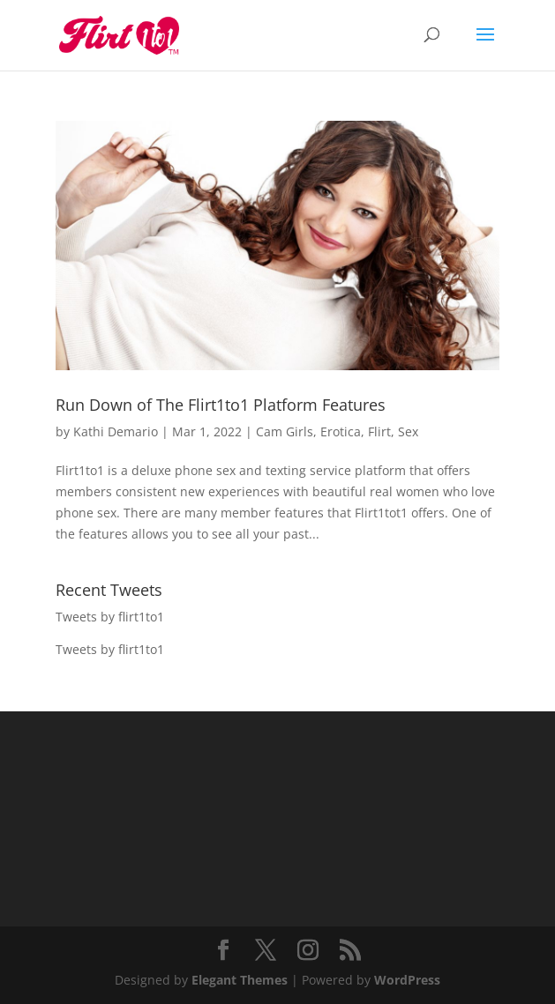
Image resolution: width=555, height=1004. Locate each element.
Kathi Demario (115, 431)
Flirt (379, 431)
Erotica (340, 431)
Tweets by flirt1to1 (110, 616)
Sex (408, 431)
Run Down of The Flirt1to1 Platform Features (221, 404)
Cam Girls (284, 431)
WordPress (407, 979)
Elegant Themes (239, 979)
